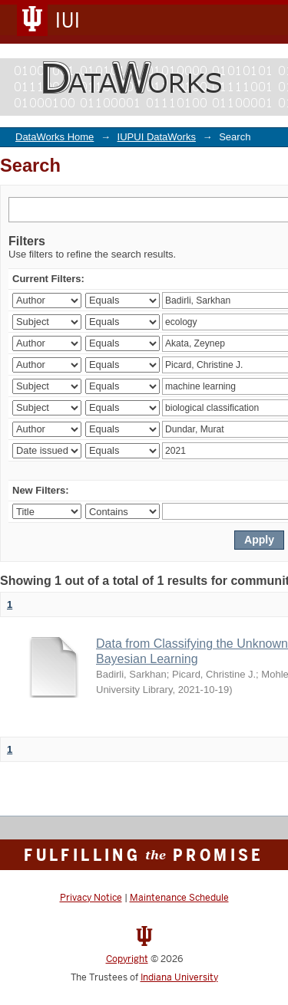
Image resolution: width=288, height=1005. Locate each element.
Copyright (127, 959)
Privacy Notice (91, 898)
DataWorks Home (54, 137)
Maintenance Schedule (179, 898)
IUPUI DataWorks (157, 137)
